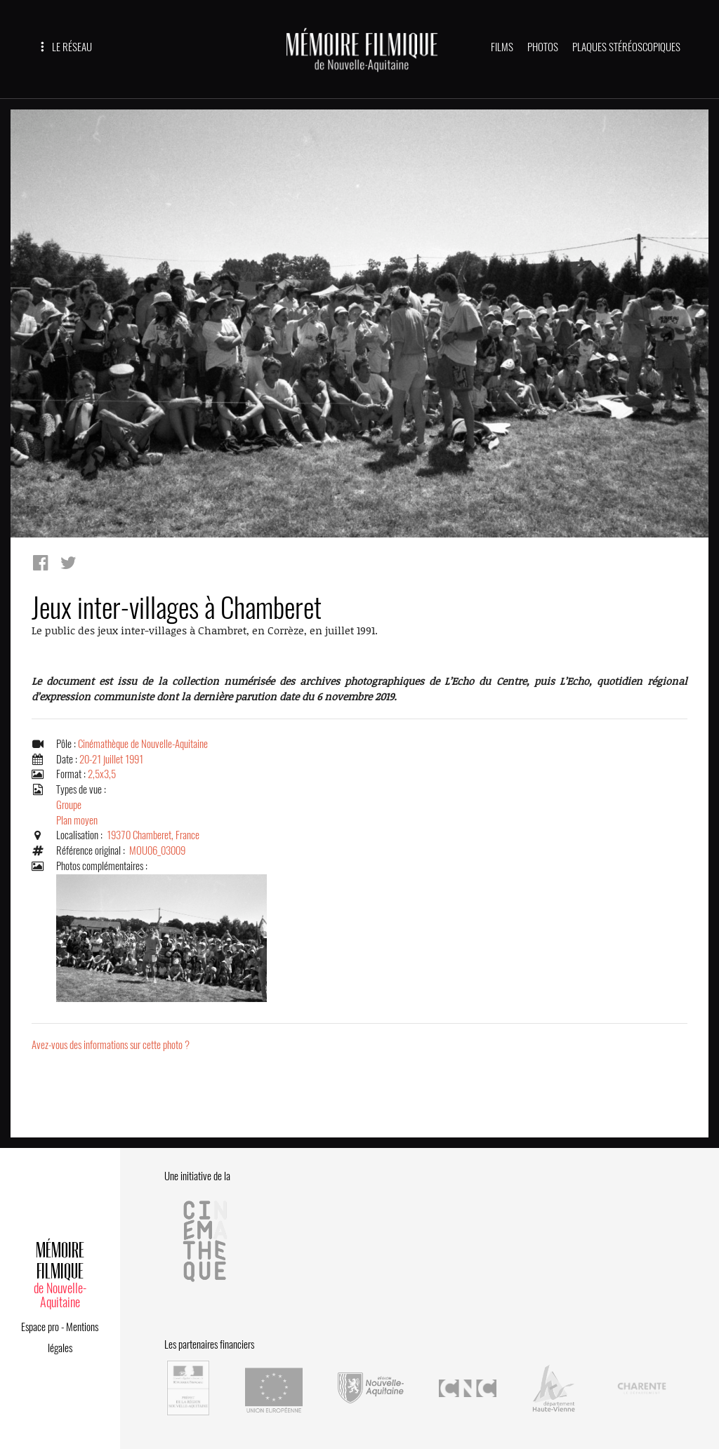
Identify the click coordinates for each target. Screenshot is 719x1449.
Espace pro (40, 1327)
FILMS (502, 47)
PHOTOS (542, 47)
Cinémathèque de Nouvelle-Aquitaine (143, 744)
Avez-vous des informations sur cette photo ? (111, 1045)
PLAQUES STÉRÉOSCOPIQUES (626, 47)
